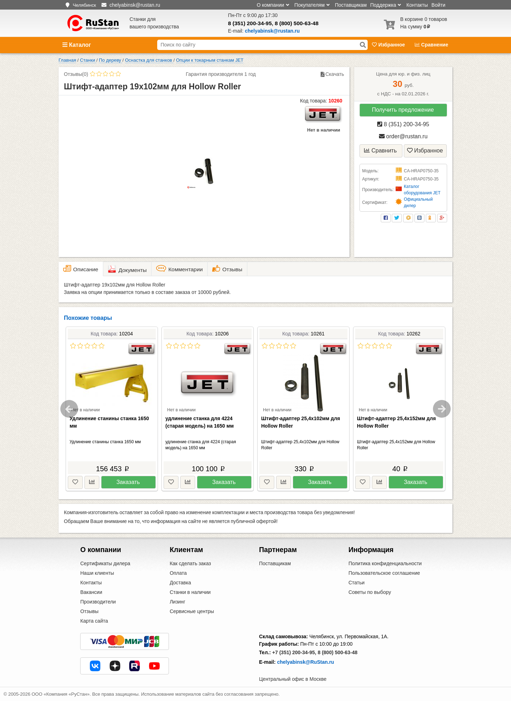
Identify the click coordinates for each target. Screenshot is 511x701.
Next (442, 409)
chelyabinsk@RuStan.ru (305, 662)
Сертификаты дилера (105, 563)
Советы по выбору (369, 592)
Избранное (389, 45)
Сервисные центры (192, 611)
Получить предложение (403, 110)
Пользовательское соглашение (384, 573)
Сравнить (380, 151)
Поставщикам (351, 5)
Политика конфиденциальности (385, 563)
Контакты (417, 5)
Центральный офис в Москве (292, 679)
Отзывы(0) (76, 74)
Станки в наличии (190, 592)
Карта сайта (94, 621)
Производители (98, 602)
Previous (69, 409)
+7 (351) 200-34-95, (294, 652)
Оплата (178, 573)
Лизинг (177, 602)
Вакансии (91, 592)
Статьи (356, 582)
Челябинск (84, 5)
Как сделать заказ (190, 563)
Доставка (180, 582)
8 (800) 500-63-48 (296, 23)
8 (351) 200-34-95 (250, 23)
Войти (438, 5)
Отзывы (89, 611)
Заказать (128, 482)
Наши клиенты (97, 573)
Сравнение (431, 45)
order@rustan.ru (403, 136)
